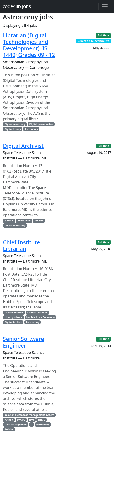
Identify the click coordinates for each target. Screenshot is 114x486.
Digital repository (15, 124)
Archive (38, 220)
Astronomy (31, 129)
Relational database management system (29, 415)
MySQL (21, 419)
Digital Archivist (23, 145)
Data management (16, 424)
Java (31, 419)
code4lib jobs (17, 6)
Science (9, 220)
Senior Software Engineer (23, 342)
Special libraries (14, 312)
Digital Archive (13, 322)
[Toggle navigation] (104, 6)
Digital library (13, 129)
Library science (13, 317)
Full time (103, 35)
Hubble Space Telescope (40, 317)
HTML (41, 419)
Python (9, 419)
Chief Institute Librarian (21, 245)
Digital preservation (41, 124)
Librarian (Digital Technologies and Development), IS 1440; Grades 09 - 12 (29, 45)
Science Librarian (37, 312)
